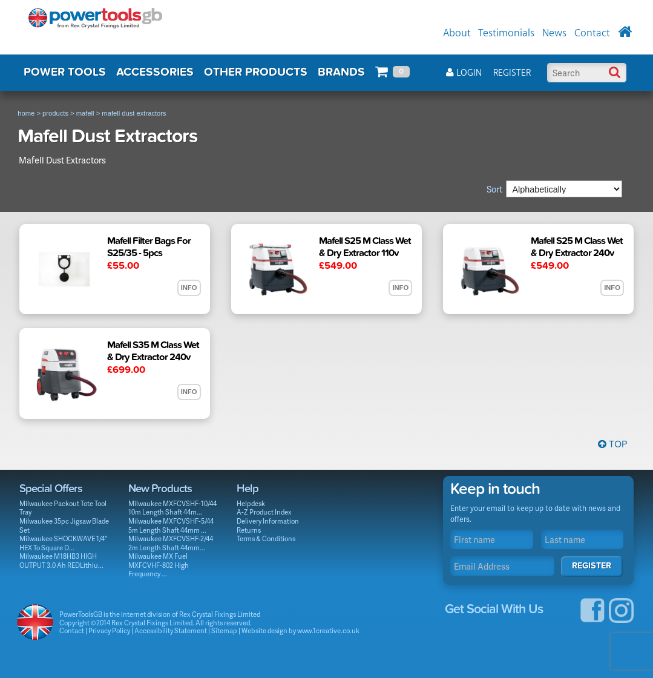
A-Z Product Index (264, 511)
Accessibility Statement (170, 630)
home (26, 113)
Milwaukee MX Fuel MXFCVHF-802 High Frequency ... (158, 564)
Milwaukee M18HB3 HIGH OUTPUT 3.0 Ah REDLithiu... (61, 560)
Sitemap (224, 630)
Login (464, 73)
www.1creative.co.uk (328, 630)
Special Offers (50, 488)
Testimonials (506, 33)
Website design (264, 630)
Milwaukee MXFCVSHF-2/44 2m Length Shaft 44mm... (170, 543)
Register (512, 73)
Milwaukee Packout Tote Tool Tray (63, 508)
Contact (592, 33)
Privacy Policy (109, 630)
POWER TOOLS (65, 72)
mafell (85, 113)
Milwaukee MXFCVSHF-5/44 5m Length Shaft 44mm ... (171, 525)
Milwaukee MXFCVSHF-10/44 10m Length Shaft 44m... (172, 508)
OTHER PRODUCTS (255, 72)
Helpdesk (251, 503)
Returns (249, 530)
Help (247, 488)
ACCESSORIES (155, 72)
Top (612, 444)
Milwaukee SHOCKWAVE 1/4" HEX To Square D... (63, 543)
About (457, 33)
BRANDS (341, 72)
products (55, 113)
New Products (160, 488)
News (554, 33)
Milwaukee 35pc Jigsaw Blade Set (64, 525)
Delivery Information (268, 520)
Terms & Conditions (266, 538)
